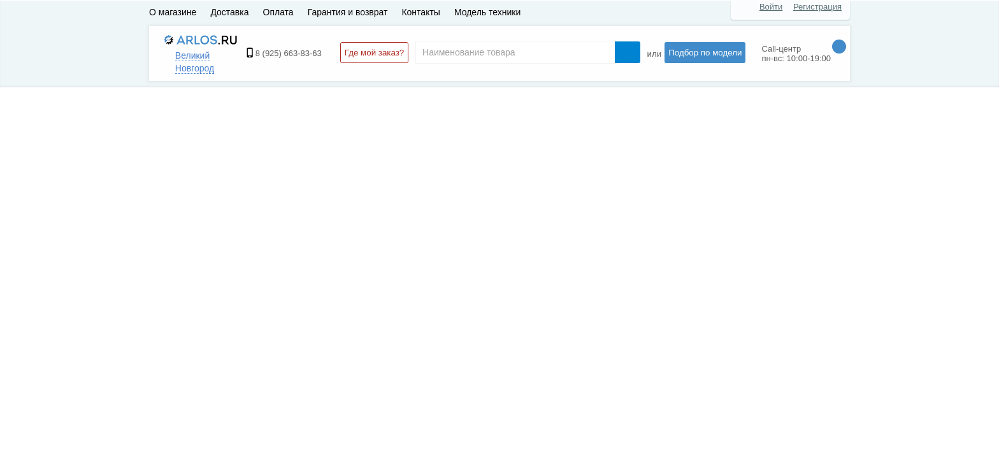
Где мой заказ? (374, 52)
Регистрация (817, 6)
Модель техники (487, 12)
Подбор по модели (705, 52)
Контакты (420, 12)
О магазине (172, 12)
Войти (770, 6)
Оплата (278, 12)
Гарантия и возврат (348, 12)
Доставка (229, 12)
